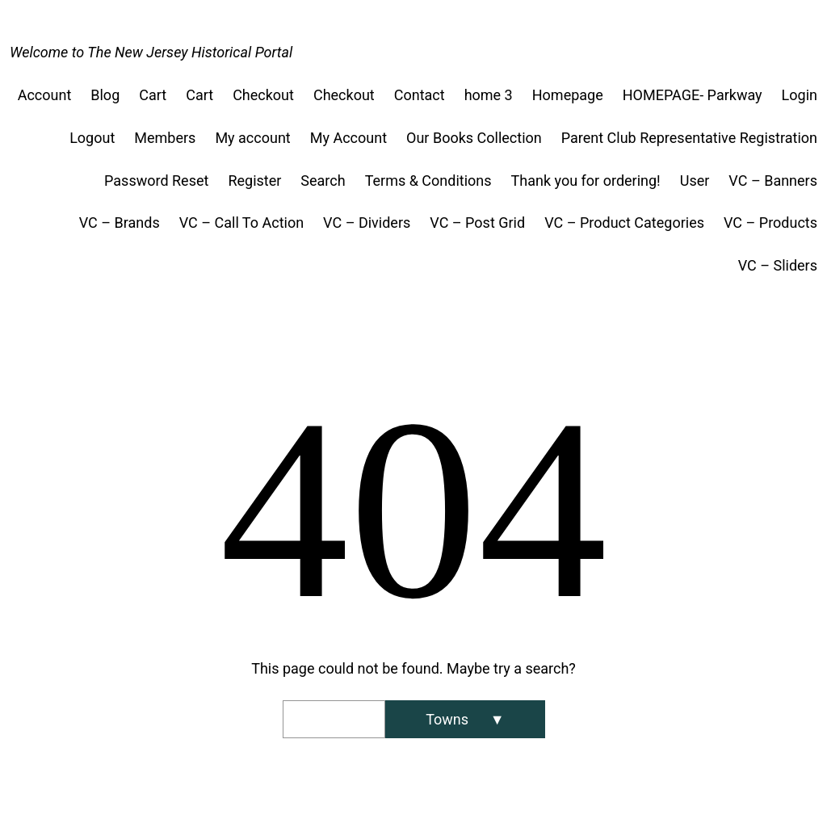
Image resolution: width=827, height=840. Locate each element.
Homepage (567, 94)
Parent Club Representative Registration (689, 137)
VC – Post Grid (477, 222)
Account (45, 94)
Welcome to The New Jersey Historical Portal (151, 52)
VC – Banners (772, 180)
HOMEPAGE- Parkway (692, 94)
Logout (92, 137)
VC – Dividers (366, 222)
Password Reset (156, 180)
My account (252, 137)
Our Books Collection (474, 137)
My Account (348, 137)
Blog (105, 94)
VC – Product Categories (624, 222)
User (695, 180)
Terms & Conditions (428, 180)
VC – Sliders (777, 265)
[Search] (464, 719)
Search (322, 180)
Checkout (263, 94)
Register (254, 180)
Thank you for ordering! (586, 180)
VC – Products (770, 222)
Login (799, 94)
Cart (152, 94)
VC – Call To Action (241, 222)
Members (164, 137)
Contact (419, 94)
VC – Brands (119, 222)
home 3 (488, 94)
